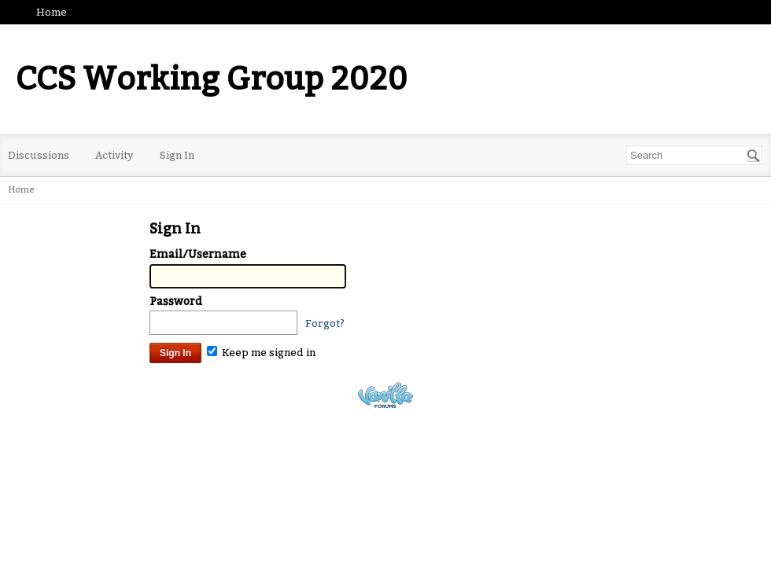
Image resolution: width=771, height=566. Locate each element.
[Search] (753, 155)
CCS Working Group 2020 (212, 79)
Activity (114, 155)
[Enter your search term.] (694, 155)
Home (51, 12)
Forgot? (325, 323)
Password (175, 301)
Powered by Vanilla (385, 395)
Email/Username (197, 254)
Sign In (177, 155)
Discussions (38, 155)
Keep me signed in (261, 352)
